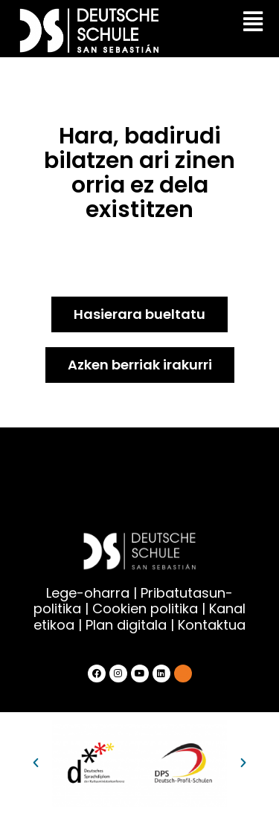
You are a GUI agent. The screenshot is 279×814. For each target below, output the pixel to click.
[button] (36, 763)
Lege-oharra (87, 593)
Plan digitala (126, 625)
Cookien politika (145, 608)
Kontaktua (212, 625)
